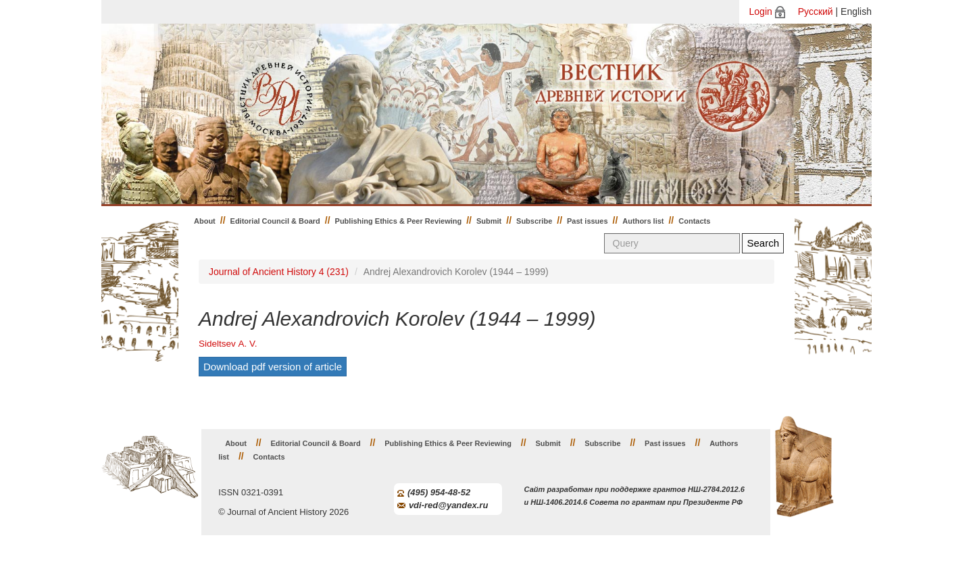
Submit (488, 221)
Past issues (587, 221)
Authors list (643, 221)
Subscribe (534, 221)
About (205, 221)
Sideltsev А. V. (228, 344)
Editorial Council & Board (275, 221)
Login (760, 11)
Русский (815, 11)
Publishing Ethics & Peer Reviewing (398, 221)
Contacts (694, 221)
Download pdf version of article (272, 366)
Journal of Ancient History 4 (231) (279, 271)
